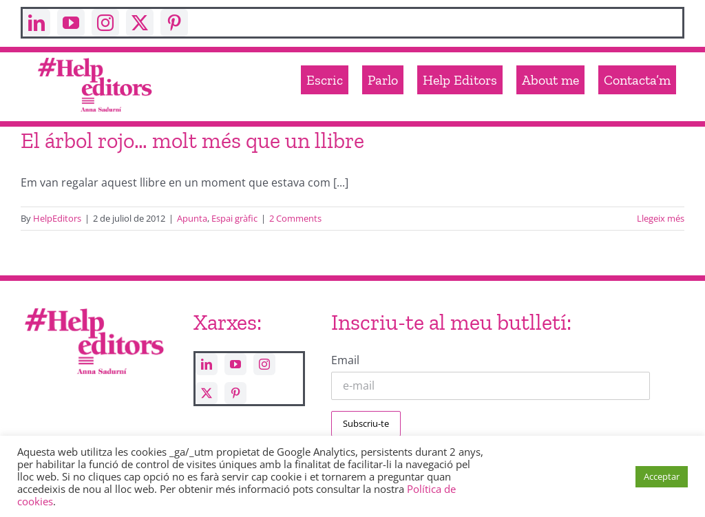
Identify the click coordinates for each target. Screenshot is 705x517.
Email (345, 360)
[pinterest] (174, 22)
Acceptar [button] (662, 476)
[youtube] (71, 22)
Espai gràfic (234, 218)
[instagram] (105, 22)
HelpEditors (57, 218)
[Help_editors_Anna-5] (94, 307)
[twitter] (140, 22)
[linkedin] (36, 22)
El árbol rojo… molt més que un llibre (192, 140)
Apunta (192, 218)
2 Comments (295, 218)
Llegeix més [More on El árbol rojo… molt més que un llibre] (660, 218)
